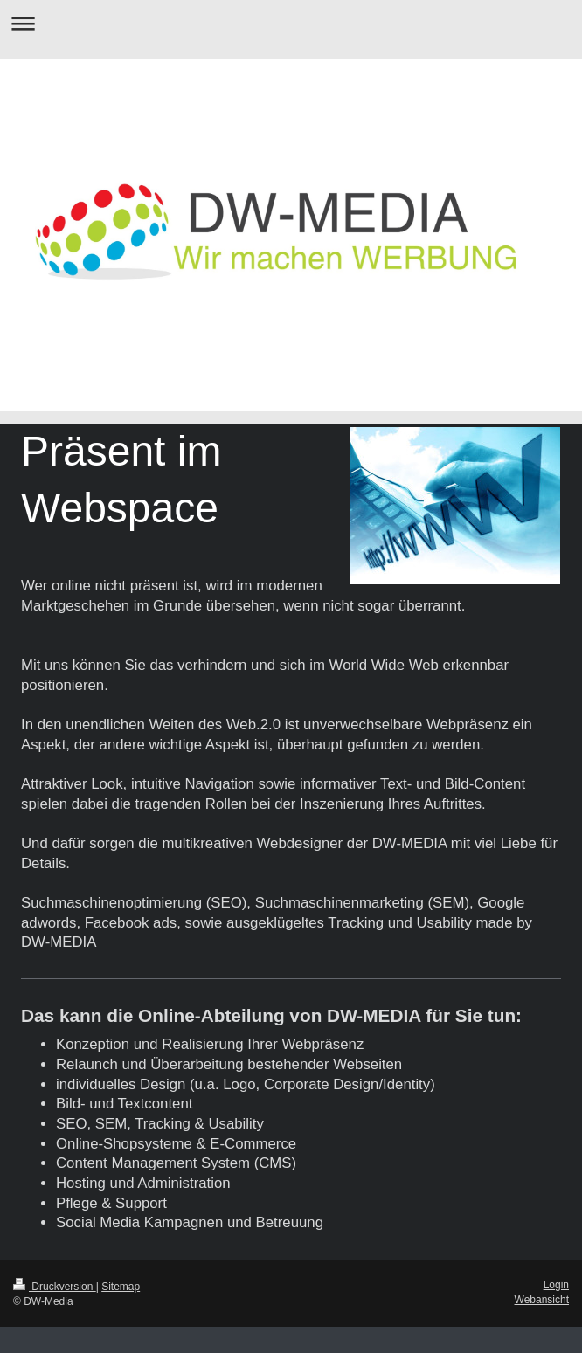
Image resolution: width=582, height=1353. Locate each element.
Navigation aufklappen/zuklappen (291, 23)
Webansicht (542, 1300)
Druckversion (54, 1287)
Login (556, 1285)
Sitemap (120, 1287)
